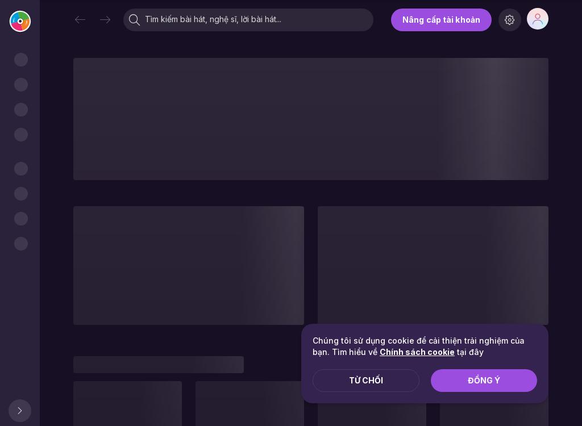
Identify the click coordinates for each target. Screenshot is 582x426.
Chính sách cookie (417, 352)
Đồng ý (484, 380)
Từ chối (366, 380)
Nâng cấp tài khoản (441, 19)
